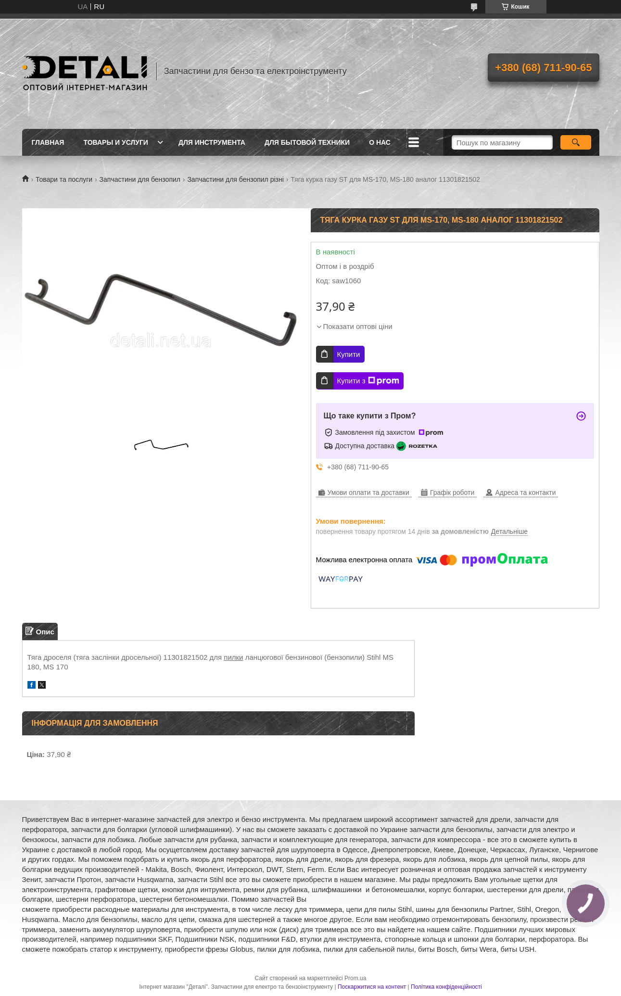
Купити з (368, 381)
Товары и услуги (115, 142)
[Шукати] (576, 142)
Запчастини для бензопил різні (235, 179)
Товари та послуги (64, 179)
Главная (48, 142)
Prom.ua (355, 978)
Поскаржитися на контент (372, 986)
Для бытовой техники (307, 142)
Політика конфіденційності (446, 986)
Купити (348, 354)
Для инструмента (211, 142)
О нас (380, 142)
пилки (233, 657)
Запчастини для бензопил (140, 179)
